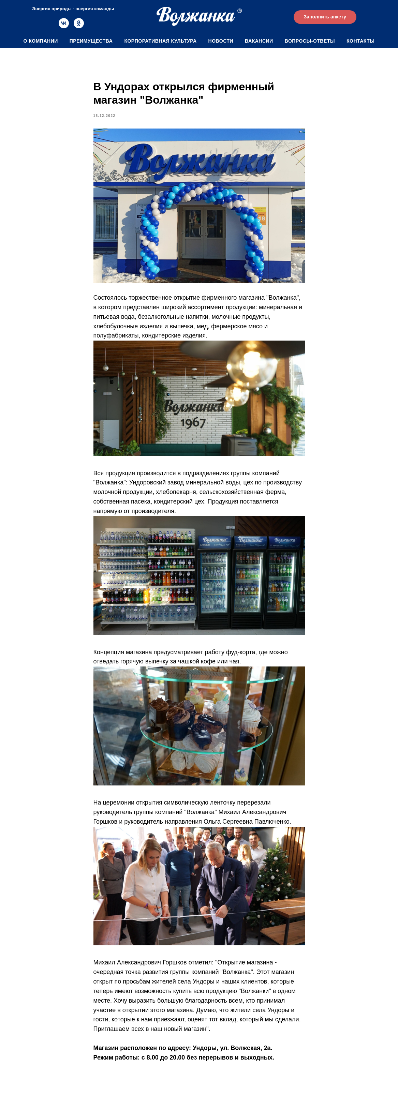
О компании (40, 41)
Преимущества (91, 41)
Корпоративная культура (160, 41)
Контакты (360, 41)
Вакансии (259, 41)
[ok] (79, 26)
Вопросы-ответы (310, 41)
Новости (221, 41)
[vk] (64, 26)
